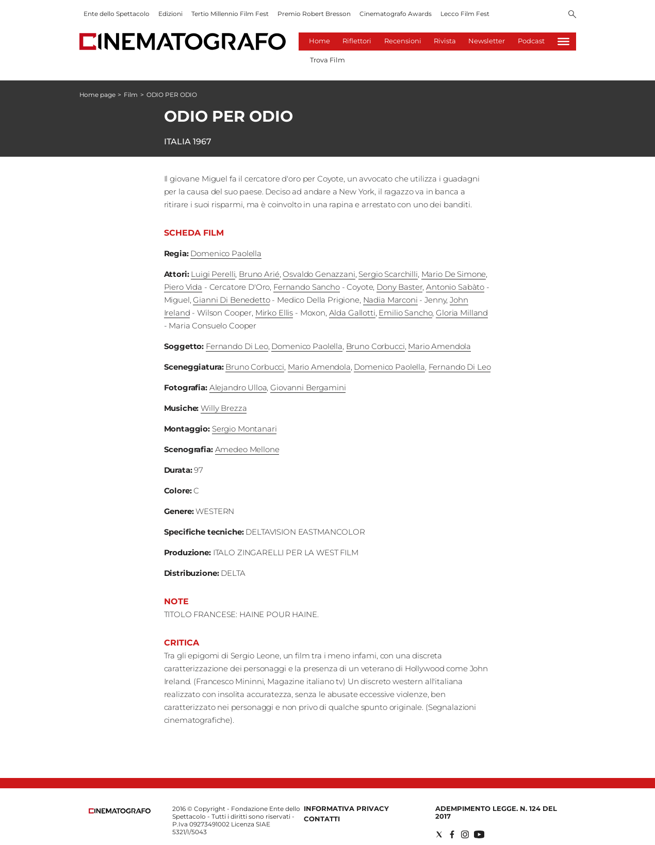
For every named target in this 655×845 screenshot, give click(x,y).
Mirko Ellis (274, 313)
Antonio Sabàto (455, 287)
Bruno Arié (259, 274)
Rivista (445, 41)
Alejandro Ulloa (238, 387)
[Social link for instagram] (465, 834)
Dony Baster (399, 287)
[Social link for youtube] (479, 834)
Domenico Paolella (225, 253)
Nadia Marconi (390, 300)
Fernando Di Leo (237, 346)
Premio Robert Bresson (314, 14)
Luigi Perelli (213, 274)
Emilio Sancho (405, 313)
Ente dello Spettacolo (117, 14)
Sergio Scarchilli (387, 274)
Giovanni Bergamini (308, 387)
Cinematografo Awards (395, 14)
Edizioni (170, 14)
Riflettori (356, 41)
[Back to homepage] (120, 811)
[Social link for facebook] (452, 834)
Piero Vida (183, 287)
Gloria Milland (462, 313)
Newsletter (486, 41)
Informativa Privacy (346, 808)
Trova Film (327, 60)
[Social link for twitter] (439, 834)
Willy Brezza (224, 408)
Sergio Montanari (244, 429)
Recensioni (402, 41)
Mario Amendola (439, 346)
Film (131, 94)
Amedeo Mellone (247, 449)
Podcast (531, 41)
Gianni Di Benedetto (231, 300)
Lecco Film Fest (464, 14)
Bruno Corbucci (375, 346)
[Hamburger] (563, 41)
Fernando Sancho (306, 287)
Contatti (322, 819)
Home (319, 41)
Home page (97, 94)
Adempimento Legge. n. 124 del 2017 (496, 812)
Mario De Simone (453, 274)
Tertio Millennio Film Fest (230, 14)
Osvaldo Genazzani (319, 274)
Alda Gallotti (352, 313)
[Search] (572, 15)
